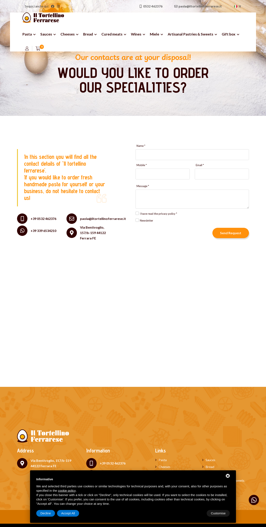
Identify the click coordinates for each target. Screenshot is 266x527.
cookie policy (67, 490)
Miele (154, 34)
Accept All (219, 513)
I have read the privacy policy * (158, 213)
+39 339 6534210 (43, 231)
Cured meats (111, 34)
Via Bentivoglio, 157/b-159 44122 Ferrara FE (93, 232)
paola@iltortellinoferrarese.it (103, 218)
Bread (88, 34)
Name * (141, 146)
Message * (143, 186)
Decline (196, 513)
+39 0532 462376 (43, 219)
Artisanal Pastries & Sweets (190, 34)
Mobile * (142, 165)
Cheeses (67, 34)
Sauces (46, 34)
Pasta (27, 34)
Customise (48, 513)
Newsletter (146, 220)
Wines (136, 34)
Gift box (228, 34)
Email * (200, 165)
